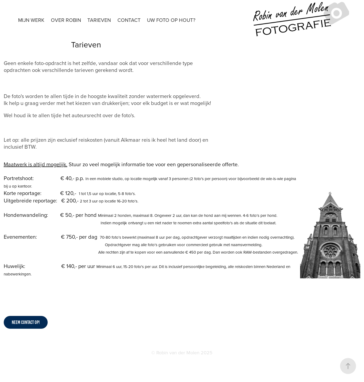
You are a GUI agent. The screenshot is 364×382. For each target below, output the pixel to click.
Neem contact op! (26, 322)
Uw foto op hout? (171, 19)
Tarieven (99, 19)
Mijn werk (31, 19)
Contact (129, 19)
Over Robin (66, 19)
